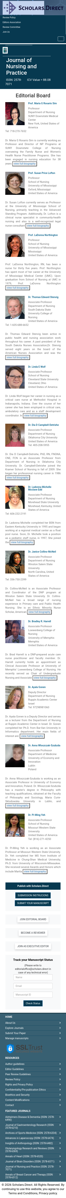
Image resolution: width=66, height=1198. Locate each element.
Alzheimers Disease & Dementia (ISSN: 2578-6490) (29, 1118)
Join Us (6, 32)
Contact (9, 1105)
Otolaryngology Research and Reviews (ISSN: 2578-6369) (29, 1150)
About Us (10, 1022)
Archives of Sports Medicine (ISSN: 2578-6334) (31, 1133)
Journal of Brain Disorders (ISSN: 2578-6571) (29, 1161)
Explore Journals (14, 1028)
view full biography (25, 163)
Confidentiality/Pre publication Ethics (25, 1089)
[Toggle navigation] (61, 39)
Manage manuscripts (17, 1038)
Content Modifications (17, 1100)
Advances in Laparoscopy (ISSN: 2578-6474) (29, 1138)
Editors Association (12, 22)
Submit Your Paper (15, 1033)
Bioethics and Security (17, 1094)
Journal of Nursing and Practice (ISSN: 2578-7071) (29, 1168)
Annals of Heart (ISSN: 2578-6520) (24, 1156)
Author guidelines (14, 1064)
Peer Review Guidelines (18, 1074)
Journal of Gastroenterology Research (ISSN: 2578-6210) (29, 1126)
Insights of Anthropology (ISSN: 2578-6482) (29, 1143)
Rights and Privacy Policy (19, 1084)
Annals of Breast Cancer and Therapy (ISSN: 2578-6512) (29, 1176)
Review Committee (11, 27)
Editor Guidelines (14, 1069)
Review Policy (9, 17)
